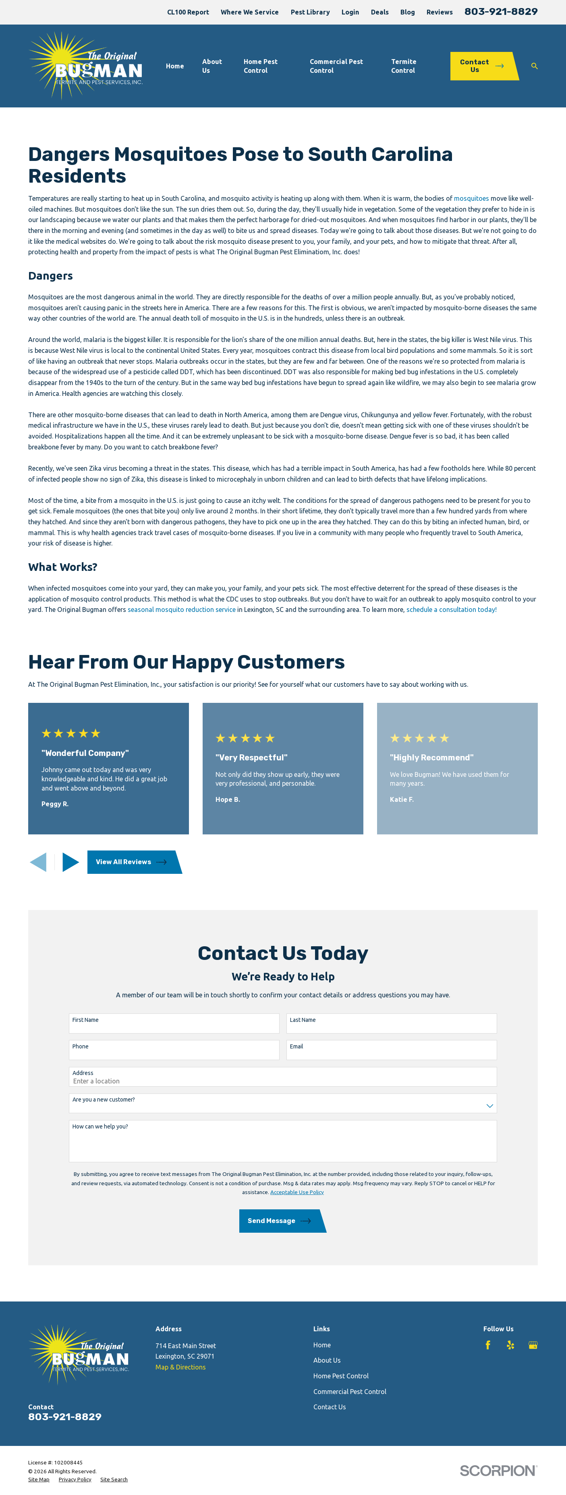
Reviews (440, 12)
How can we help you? (88, 1126)
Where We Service (250, 12)
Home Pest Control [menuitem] (261, 66)
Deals (380, 12)
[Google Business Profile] (533, 1345)
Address (71, 1073)
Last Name (291, 1020)
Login (350, 12)
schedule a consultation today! (451, 609)
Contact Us (329, 1407)
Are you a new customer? (92, 1099)
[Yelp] (510, 1345)
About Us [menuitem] (212, 66)
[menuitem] (39, 1479)
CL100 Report (188, 12)
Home (322, 1345)
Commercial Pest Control (349, 1391)
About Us (327, 1360)
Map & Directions (180, 1367)
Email (285, 1046)
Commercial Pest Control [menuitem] (336, 66)
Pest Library (310, 12)
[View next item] (71, 862)
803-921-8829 (501, 11)
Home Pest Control (341, 1376)
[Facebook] (488, 1345)
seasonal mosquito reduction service (182, 609)
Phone (69, 1046)
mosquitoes (471, 198)
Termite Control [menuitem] (404, 66)
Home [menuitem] (175, 66)
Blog (407, 12)
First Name (74, 1020)
